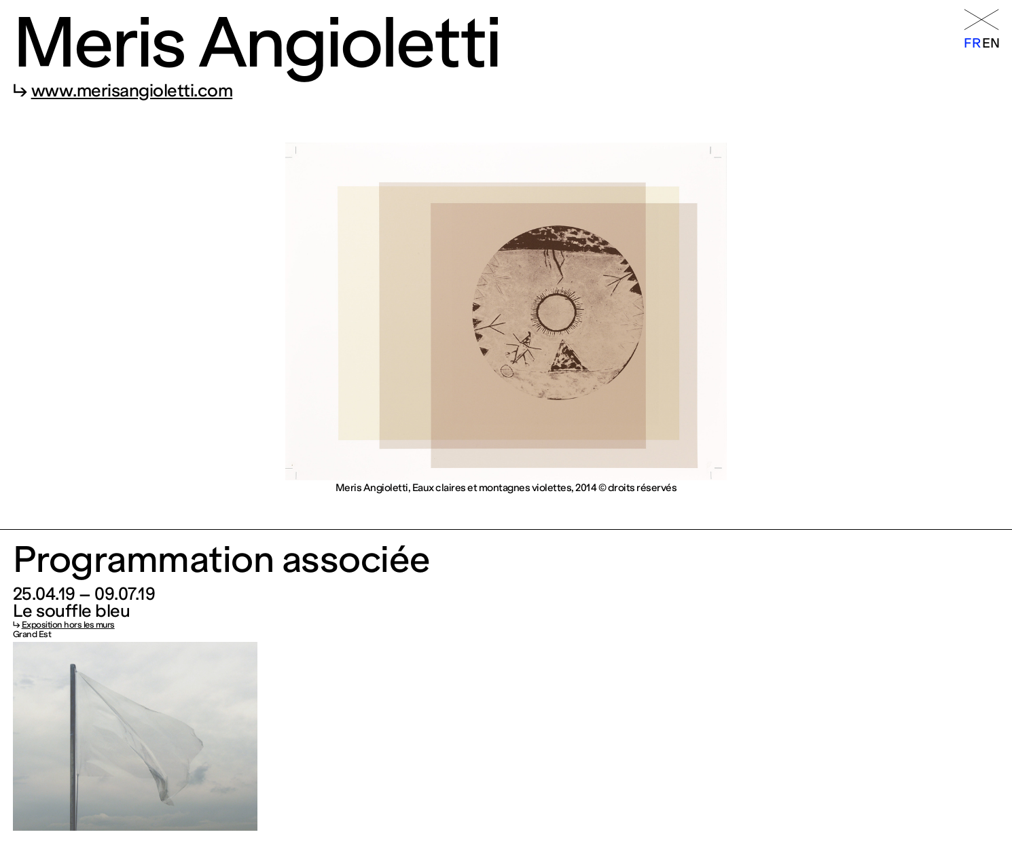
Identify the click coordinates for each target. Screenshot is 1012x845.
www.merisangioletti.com (132, 90)
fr (972, 43)
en (990, 43)
